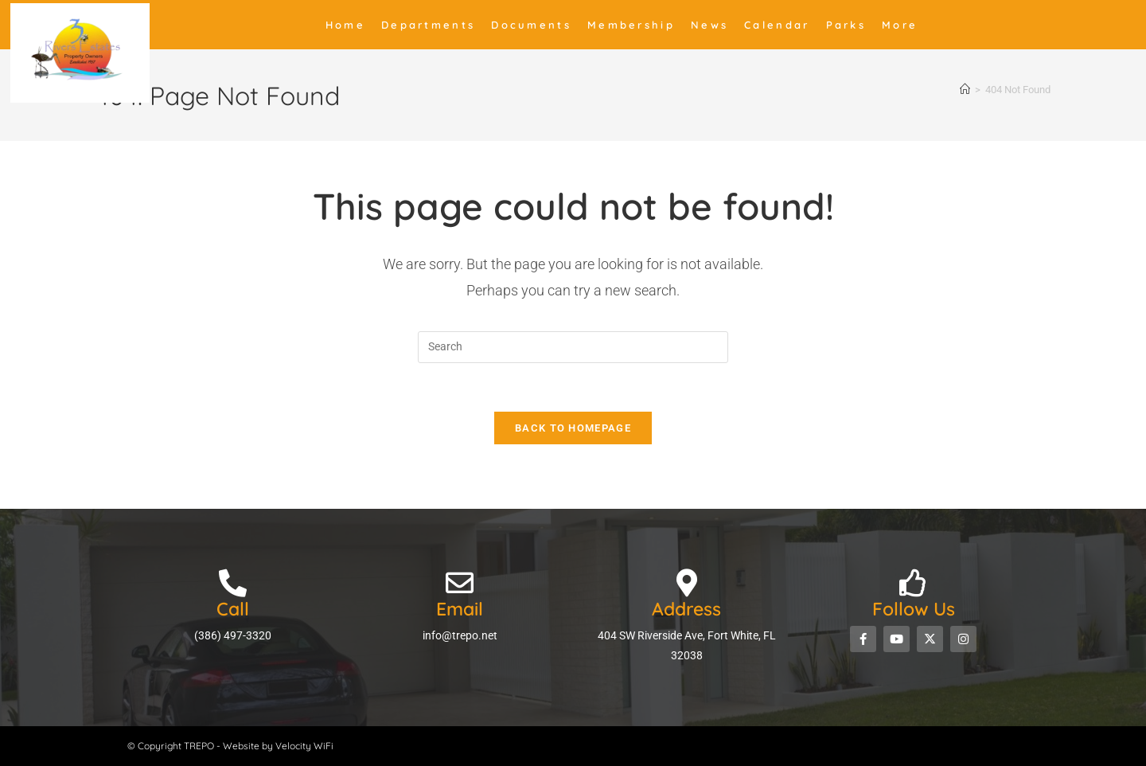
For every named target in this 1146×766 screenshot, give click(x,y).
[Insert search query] (573, 347)
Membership (631, 24)
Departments (428, 24)
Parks (846, 24)
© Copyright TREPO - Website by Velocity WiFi (230, 746)
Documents (531, 24)
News (709, 24)
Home (345, 24)
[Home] (965, 90)
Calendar (776, 24)
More (900, 24)
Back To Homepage (573, 428)
